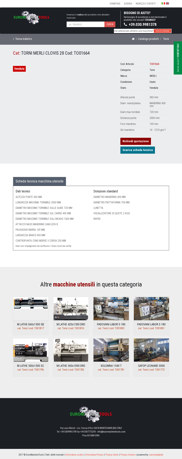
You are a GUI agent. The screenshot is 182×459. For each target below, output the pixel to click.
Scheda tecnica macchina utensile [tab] (39, 181)
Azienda (128, 3)
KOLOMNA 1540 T (111, 365)
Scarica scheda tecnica (138, 150)
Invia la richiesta (162, 31)
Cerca (110, 24)
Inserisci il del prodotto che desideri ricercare (88, 16)
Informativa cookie (74, 454)
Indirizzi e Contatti (146, 3)
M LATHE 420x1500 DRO (71, 324)
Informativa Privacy (94, 454)
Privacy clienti (111, 454)
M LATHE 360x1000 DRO (71, 365)
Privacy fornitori (128, 454)
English (167, 3)
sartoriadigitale (156, 454)
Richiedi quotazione (136, 141)
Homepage (115, 3)
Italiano (163, 3)
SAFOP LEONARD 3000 (151, 365)
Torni (165, 39)
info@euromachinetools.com (111, 431)
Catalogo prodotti (148, 39)
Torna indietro (22, 39)
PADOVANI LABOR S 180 (111, 324)
